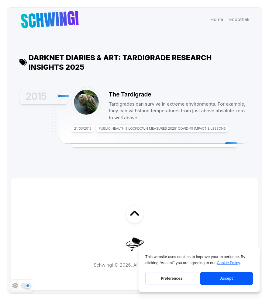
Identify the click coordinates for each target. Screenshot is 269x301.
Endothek (239, 19)
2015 (36, 96)
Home (216, 19)
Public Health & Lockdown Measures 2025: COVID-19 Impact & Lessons (162, 128)
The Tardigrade (130, 94)
